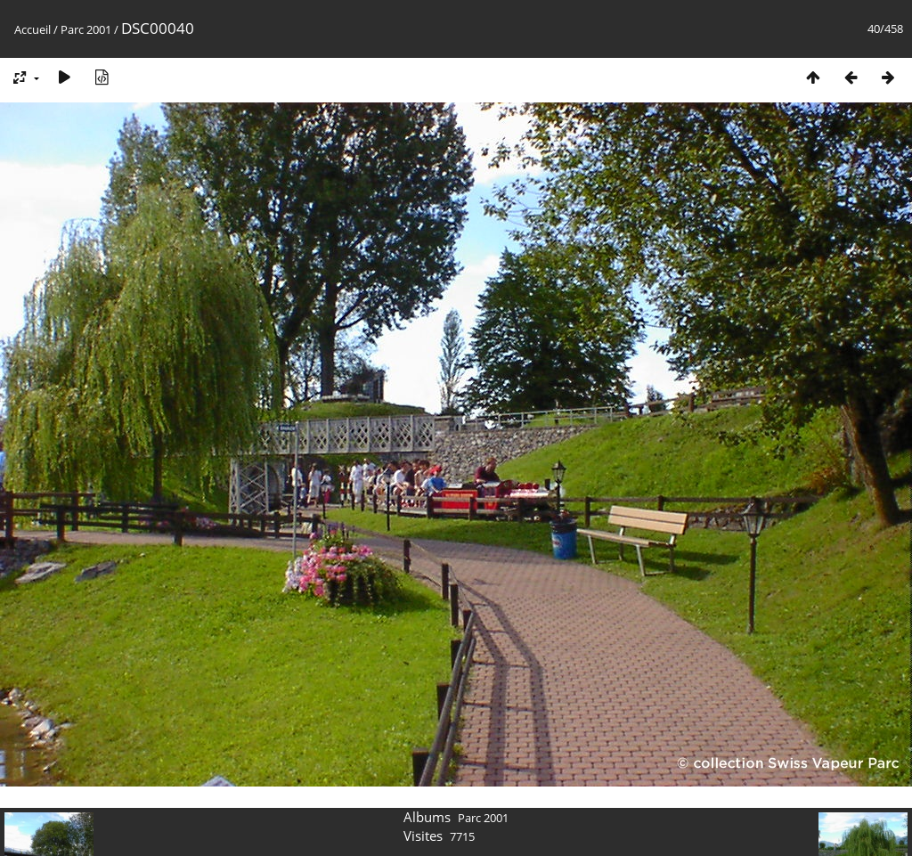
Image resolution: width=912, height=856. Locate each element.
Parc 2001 (86, 29)
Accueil (32, 29)
